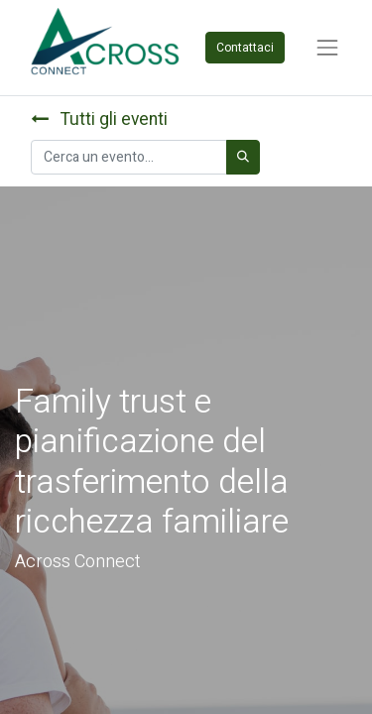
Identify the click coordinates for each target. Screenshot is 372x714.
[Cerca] (243, 157)
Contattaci (245, 48)
